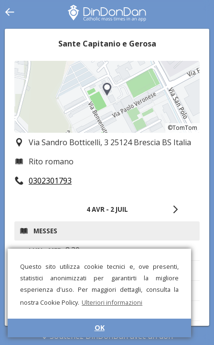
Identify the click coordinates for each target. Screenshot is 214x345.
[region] (107, 97)
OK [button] (100, 327)
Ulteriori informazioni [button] (112, 302)
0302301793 (50, 180)
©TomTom (182, 128)
